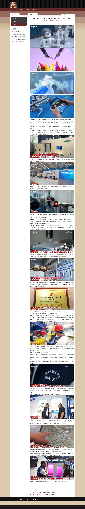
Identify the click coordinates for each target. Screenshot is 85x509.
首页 (13, 9)
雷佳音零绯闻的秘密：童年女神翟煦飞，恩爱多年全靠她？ (19, 39)
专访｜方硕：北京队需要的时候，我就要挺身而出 (19, 34)
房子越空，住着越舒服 (16, 31)
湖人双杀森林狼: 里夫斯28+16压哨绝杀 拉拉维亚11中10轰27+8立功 (19, 36)
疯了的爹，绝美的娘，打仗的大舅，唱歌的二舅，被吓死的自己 (44, 494)
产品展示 (28, 9)
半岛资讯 (67, 14)
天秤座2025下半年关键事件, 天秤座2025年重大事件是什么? (19, 41)
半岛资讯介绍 (21, 9)
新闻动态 (35, 9)
